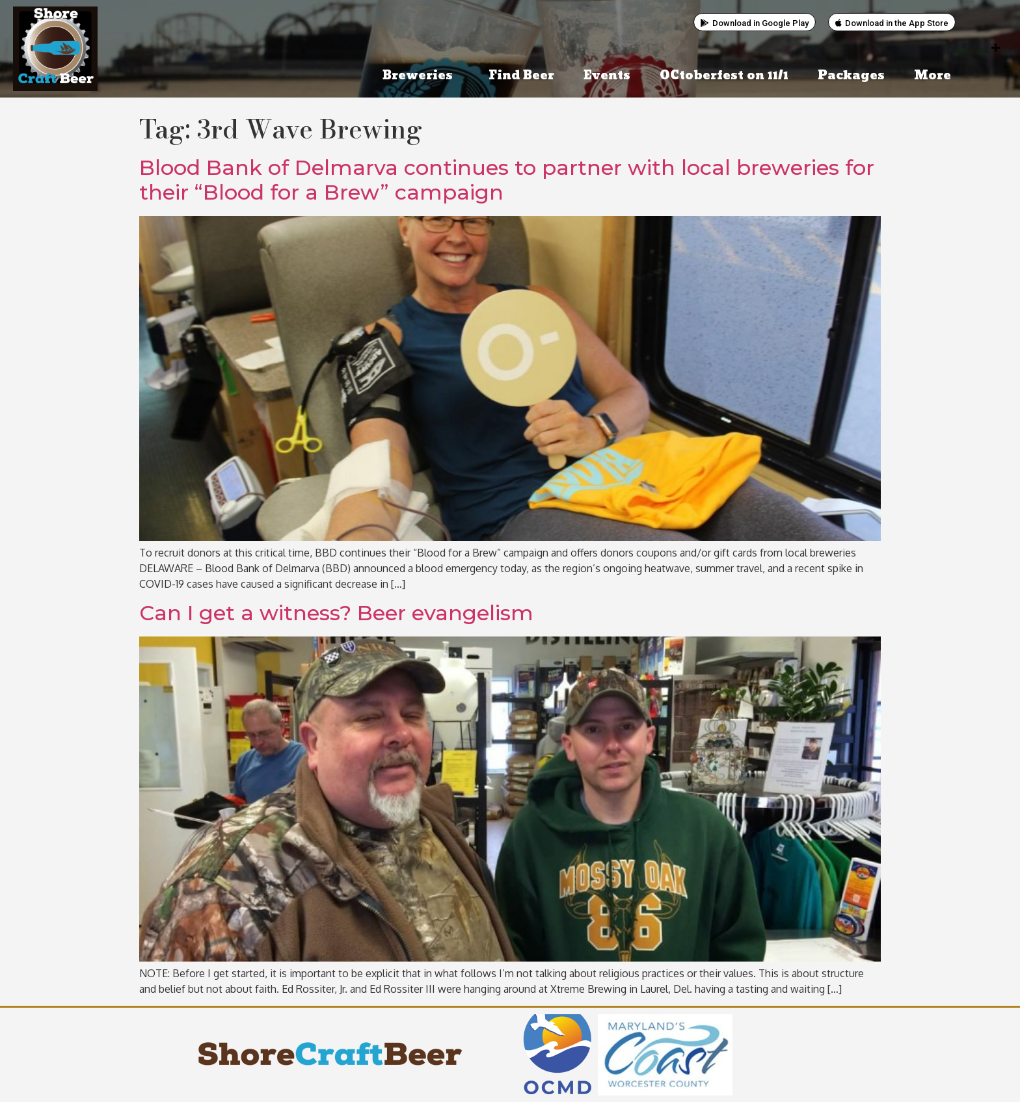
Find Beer (521, 75)
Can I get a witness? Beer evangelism (336, 612)
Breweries (420, 75)
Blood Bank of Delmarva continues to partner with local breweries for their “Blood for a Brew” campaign (506, 180)
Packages (851, 75)
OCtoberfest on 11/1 (724, 75)
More (936, 75)
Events (607, 75)
